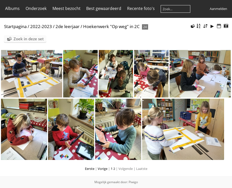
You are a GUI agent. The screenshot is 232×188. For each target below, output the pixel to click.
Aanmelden (218, 8)
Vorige (102, 168)
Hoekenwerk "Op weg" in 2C (111, 26)
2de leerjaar (68, 26)
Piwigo (133, 182)
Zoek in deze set (29, 38)
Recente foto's (141, 8)
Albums (12, 8)
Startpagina (15, 26)
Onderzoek (36, 8)
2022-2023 (41, 26)
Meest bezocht (66, 8)
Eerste (89, 168)
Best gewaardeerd (103, 8)
